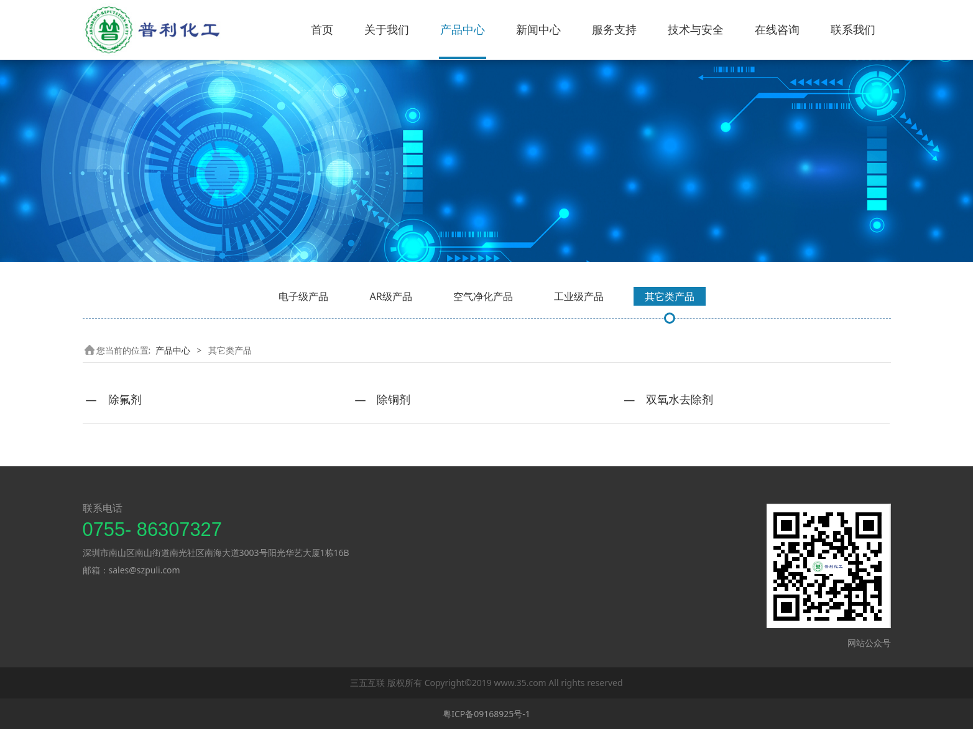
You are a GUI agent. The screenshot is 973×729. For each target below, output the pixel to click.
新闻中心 (538, 29)
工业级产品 (579, 296)
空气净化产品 (483, 296)
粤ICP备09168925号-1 (486, 714)
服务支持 (614, 29)
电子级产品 (303, 296)
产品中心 (462, 29)
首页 (322, 29)
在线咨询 (777, 29)
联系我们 (853, 29)
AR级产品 (390, 296)
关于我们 (386, 29)
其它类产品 (669, 296)
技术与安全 (696, 29)
